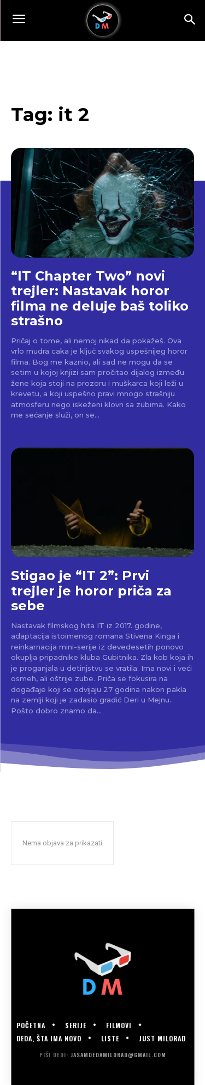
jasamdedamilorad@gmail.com (118, 1055)
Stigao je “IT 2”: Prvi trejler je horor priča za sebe (91, 590)
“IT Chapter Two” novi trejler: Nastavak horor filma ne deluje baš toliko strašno (100, 298)
